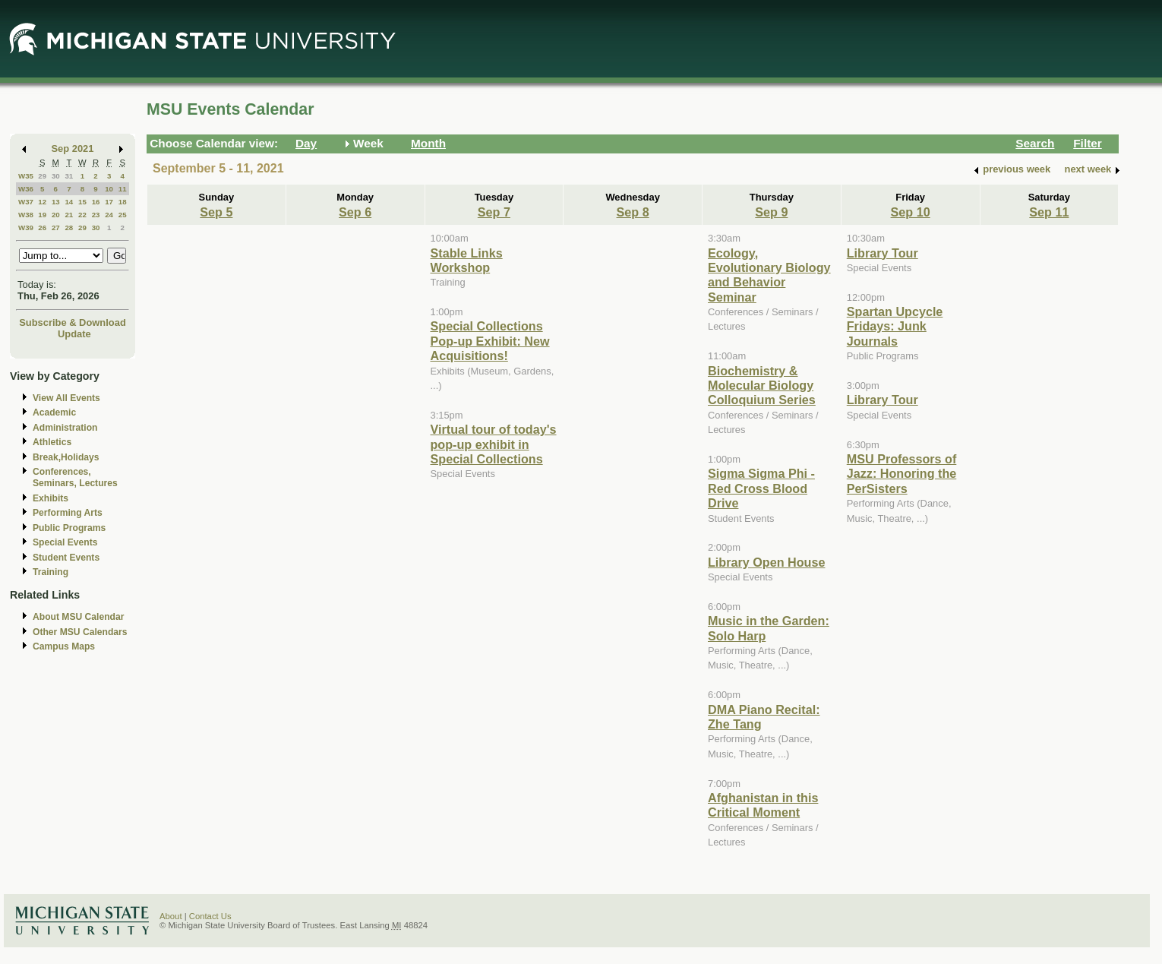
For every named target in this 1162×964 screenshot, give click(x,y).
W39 (25, 227)
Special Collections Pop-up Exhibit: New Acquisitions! (490, 340)
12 (42, 202)
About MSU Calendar (78, 617)
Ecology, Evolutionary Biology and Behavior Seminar (769, 275)
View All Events (66, 398)
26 (42, 227)
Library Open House (766, 562)
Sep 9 (771, 212)
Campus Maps (64, 646)
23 (96, 214)
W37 (25, 202)
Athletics (52, 442)
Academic (54, 412)
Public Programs (69, 528)
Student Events (66, 557)
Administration (65, 427)
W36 (25, 189)
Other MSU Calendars (80, 632)
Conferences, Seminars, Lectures (75, 477)
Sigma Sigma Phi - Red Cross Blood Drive (761, 488)
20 (56, 214)
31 (69, 176)
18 (122, 202)
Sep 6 (355, 212)
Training (50, 572)
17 (109, 202)
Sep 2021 (73, 148)
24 (109, 214)
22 (82, 214)
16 (96, 202)
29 (42, 176)
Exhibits (50, 498)
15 (82, 202)
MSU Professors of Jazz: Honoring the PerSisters (902, 473)
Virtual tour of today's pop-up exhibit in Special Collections (494, 444)
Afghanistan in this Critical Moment (763, 805)
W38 (25, 214)
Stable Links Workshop (467, 260)
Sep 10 (910, 212)
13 (56, 202)
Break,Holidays (66, 457)
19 (42, 214)
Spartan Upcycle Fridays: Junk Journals (895, 326)
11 (122, 189)
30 (56, 176)
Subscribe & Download (72, 322)
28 (69, 227)
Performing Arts (68, 512)
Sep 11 (1049, 212)
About (170, 916)
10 (109, 189)
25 (122, 214)
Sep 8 (633, 212)
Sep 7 (494, 212)
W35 (25, 176)
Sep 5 (216, 212)
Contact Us (210, 916)
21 (69, 214)
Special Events (65, 542)
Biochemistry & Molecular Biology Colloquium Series (762, 385)
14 (69, 202)
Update (74, 334)
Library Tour (882, 253)
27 (56, 227)
